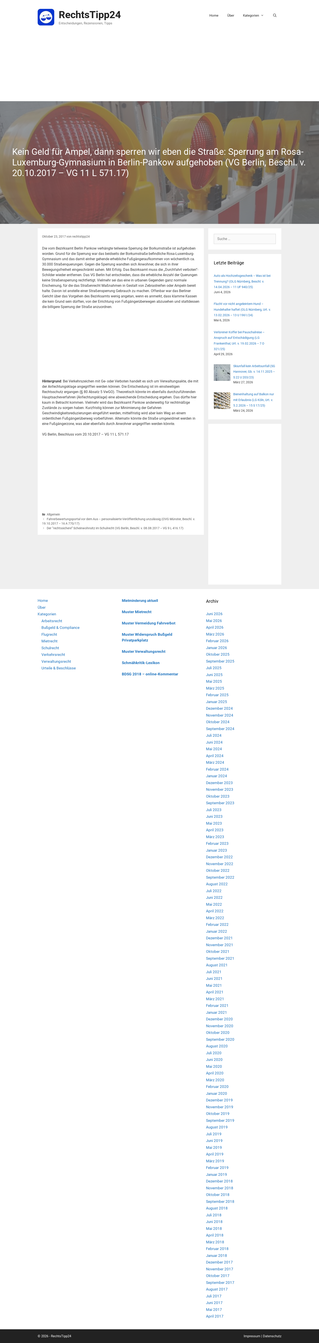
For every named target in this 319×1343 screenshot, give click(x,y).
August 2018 (217, 1208)
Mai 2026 (214, 620)
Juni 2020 (214, 1059)
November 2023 (219, 789)
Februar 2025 (217, 695)
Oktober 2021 (218, 951)
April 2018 (215, 1235)
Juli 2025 (214, 668)
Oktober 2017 (218, 1275)
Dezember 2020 (219, 1019)
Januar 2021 (216, 1012)
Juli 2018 (214, 1215)
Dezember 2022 (219, 857)
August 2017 (217, 1289)
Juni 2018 (214, 1221)
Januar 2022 (216, 931)
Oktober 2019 (218, 1113)
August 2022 (217, 884)
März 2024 (215, 762)
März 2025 (215, 688)
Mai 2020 (214, 1066)
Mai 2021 (214, 985)
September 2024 (220, 729)
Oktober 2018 (218, 1194)
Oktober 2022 (218, 870)
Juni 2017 (214, 1302)
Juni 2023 (214, 816)
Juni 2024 (214, 742)
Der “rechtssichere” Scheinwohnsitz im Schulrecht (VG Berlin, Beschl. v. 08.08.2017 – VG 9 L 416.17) (115, 528)
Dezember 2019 (219, 1100)
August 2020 (217, 1046)
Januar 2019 (216, 1174)
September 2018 (220, 1201)
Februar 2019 (217, 1167)
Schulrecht (50, 648)
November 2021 (219, 945)
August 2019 (217, 1127)
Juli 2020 (214, 1053)
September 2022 (220, 877)
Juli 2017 (214, 1296)
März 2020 (215, 1080)
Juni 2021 (214, 978)
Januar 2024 (216, 776)
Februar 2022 (217, 924)
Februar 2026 (217, 641)
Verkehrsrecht (53, 654)
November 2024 (219, 715)
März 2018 (215, 1242)
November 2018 (219, 1188)
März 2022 (215, 918)
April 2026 (215, 627)
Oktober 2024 (218, 722)
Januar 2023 (216, 850)
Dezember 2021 (219, 938)
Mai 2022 (214, 904)
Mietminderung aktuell (140, 601)
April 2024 (215, 756)
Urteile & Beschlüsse (58, 668)
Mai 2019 (214, 1147)
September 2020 (220, 1039)
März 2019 (215, 1161)
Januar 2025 (216, 702)
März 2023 (215, 837)
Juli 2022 (214, 891)
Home (213, 15)
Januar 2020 (216, 1093)
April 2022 (215, 911)
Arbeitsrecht (51, 621)
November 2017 (219, 1269)
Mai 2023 (214, 823)
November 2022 (219, 864)
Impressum (252, 1336)
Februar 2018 (217, 1248)
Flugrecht (49, 634)
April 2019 (215, 1154)
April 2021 (215, 992)
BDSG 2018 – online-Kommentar (150, 674)
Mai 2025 (214, 681)
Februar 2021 (217, 1005)
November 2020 (219, 1026)
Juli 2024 (214, 735)
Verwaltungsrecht (56, 661)
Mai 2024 (214, 749)
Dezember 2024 (219, 708)
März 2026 (215, 634)
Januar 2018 (216, 1255)
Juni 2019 (214, 1140)
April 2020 (215, 1073)
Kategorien (255, 15)
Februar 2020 (217, 1086)
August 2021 (217, 965)
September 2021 (220, 958)
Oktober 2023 (218, 796)
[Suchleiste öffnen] (274, 15)
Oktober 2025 (218, 654)
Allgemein (53, 514)
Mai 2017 (214, 1309)
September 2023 (220, 803)
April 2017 (215, 1316)
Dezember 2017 (219, 1262)
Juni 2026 (214, 614)
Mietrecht (49, 641)
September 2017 (220, 1282)
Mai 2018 (214, 1228)
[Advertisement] (159, 68)
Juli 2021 (214, 972)
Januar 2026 (216, 647)
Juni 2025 (214, 674)
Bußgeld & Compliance (60, 627)
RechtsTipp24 (90, 15)
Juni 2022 (214, 897)
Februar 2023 (217, 843)
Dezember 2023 (219, 783)
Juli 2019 (214, 1134)
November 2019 (219, 1107)
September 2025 (220, 661)
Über (230, 15)
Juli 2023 (214, 810)
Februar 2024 (217, 769)
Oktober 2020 (218, 1032)
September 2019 (220, 1120)
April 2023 (215, 830)
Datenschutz (272, 1336)
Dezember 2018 (219, 1181)
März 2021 (215, 999)
